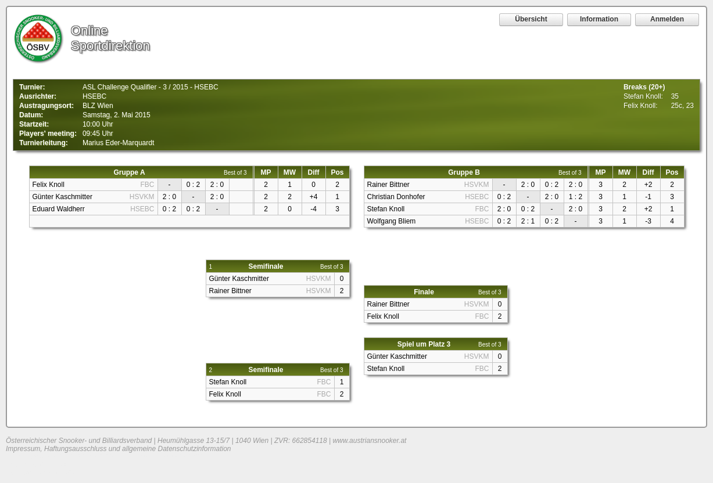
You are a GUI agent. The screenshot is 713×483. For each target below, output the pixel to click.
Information (599, 19)
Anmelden (667, 19)
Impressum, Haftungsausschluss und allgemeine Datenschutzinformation (118, 449)
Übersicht (531, 19)
